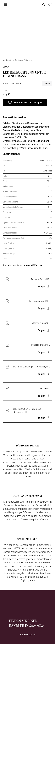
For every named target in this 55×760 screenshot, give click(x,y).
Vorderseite (8, 60)
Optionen (19, 60)
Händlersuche (27, 634)
